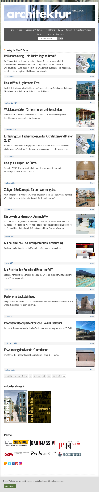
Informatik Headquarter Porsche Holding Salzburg (33, 323)
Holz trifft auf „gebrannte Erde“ (22, 83)
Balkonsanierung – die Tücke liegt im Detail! (30, 56)
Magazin (68, 30)
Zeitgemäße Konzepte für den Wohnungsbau (30, 189)
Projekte (20, 30)
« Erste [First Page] (8, 376)
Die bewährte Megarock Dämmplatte (26, 216)
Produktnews (50, 30)
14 (59, 376)
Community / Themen (34, 30)
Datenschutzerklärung (45, 34)
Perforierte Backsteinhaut (19, 296)
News (12, 30)
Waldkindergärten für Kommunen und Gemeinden (32, 109)
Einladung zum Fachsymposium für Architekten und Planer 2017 (38, 138)
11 (44, 376)
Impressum (60, 34)
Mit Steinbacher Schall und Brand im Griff (28, 269)
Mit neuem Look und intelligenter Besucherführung (33, 243)
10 (39, 376)
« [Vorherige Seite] (15, 376)
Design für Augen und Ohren (20, 163)
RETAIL (60, 30)
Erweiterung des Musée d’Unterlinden (26, 350)
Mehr (91, 76)
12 (49, 376)
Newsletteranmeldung (83, 30)
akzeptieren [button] (9, 486)
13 (54, 376)
